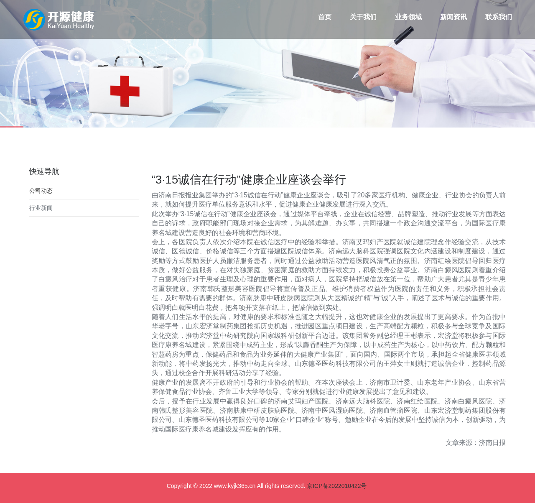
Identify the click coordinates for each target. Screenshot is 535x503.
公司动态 (41, 190)
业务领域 (408, 16)
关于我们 (363, 16)
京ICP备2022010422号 (337, 486)
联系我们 (498, 16)
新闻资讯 (453, 16)
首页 (324, 16)
